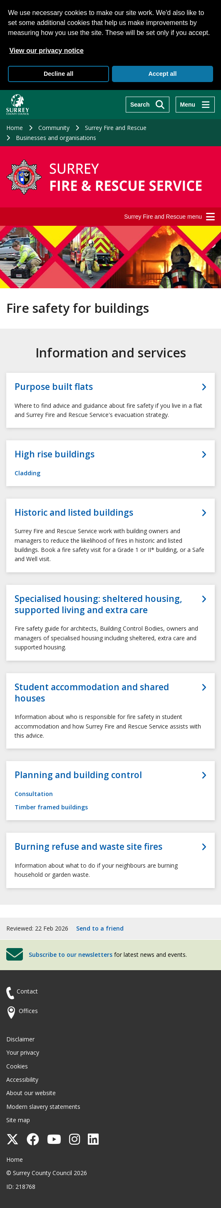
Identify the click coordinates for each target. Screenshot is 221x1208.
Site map (18, 1120)
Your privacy (22, 1052)
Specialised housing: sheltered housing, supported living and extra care (98, 604)
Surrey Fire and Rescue (116, 128)
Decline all (58, 73)
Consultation (34, 794)
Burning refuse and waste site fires (88, 846)
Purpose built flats (54, 386)
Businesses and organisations (56, 138)
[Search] (147, 104)
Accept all (162, 73)
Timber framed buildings (51, 807)
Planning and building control (78, 775)
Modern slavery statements (43, 1107)
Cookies (17, 1066)
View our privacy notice (46, 50)
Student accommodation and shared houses (92, 692)
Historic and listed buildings (74, 512)
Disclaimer (20, 1039)
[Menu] (195, 104)
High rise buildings (54, 454)
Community (54, 128)
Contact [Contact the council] (27, 991)
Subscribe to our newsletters (70, 954)
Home (14, 128)
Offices (28, 1011)
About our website (31, 1093)
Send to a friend (100, 928)
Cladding (27, 473)
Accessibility (22, 1079)
